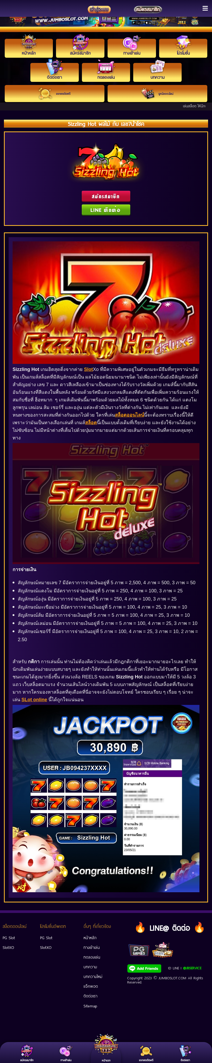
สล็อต (91, 422)
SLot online (34, 699)
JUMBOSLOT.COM (172, 977)
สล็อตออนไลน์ (129, 415)
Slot (88, 369)
